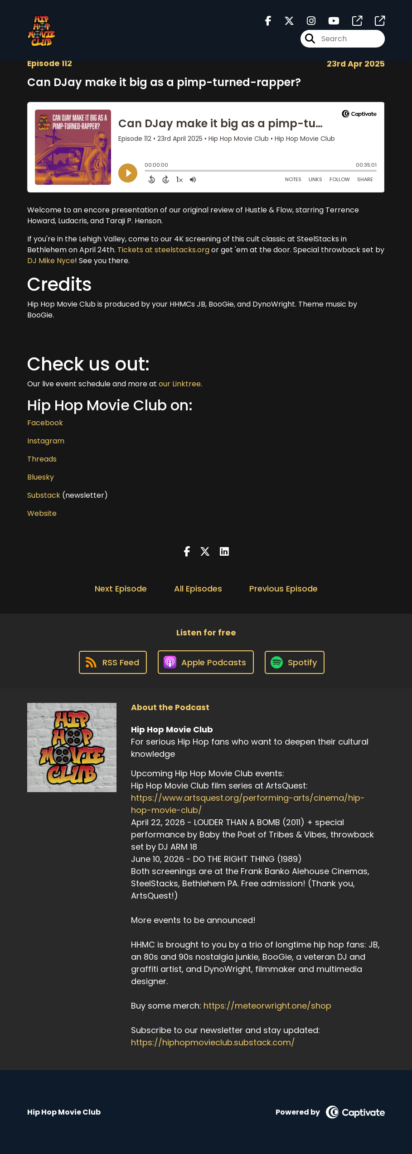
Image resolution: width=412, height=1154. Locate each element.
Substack (43, 495)
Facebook (45, 423)
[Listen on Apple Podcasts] (206, 662)
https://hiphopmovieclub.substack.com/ (213, 1042)
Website (42, 513)
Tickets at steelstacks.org (163, 250)
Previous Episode (283, 588)
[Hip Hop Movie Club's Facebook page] (268, 21)
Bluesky (40, 477)
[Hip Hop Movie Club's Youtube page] (328, 21)
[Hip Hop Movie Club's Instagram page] (305, 21)
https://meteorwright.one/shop (267, 1005)
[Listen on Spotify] (295, 662)
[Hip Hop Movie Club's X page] (283, 21)
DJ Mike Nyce (51, 260)
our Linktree (180, 384)
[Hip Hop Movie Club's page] (351, 21)
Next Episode (121, 588)
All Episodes (198, 588)
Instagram (45, 441)
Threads (42, 459)
